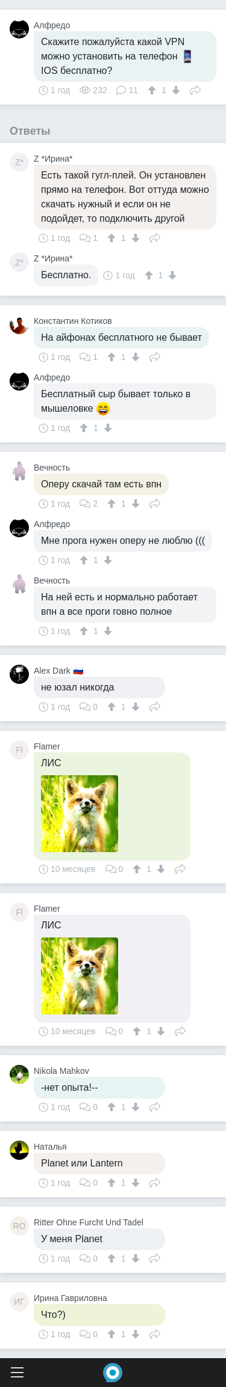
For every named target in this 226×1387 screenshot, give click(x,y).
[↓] (174, 90)
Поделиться (195, 89)
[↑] (153, 90)
